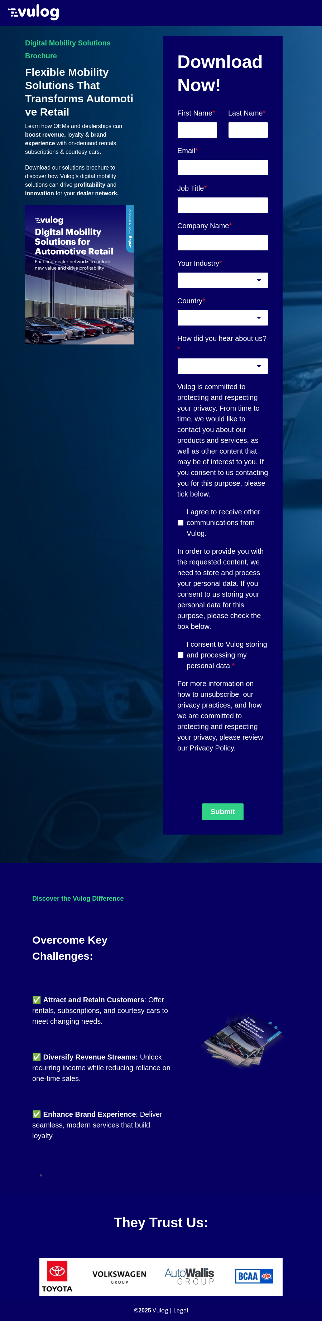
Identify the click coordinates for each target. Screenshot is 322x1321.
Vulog (160, 1309)
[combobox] (222, 279)
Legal (180, 1309)
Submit (223, 810)
